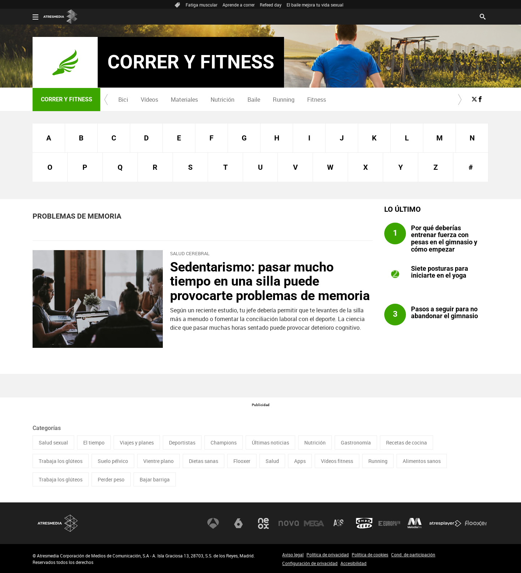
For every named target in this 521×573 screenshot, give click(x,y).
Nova (289, 523)
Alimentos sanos (422, 461)
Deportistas (182, 442)
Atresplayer (445, 523)
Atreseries (339, 523)
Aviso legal (293, 554)
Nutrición (222, 100)
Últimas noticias (270, 442)
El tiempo (94, 442)
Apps (300, 461)
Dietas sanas (203, 461)
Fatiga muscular (201, 5)
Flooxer (241, 461)
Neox (263, 523)
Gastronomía (356, 442)
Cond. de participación (413, 554)
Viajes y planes (137, 442)
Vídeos (149, 100)
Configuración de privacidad (310, 563)
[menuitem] (123, 99)
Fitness (316, 100)
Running (284, 100)
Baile (253, 100)
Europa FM (389, 523)
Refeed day (270, 5)
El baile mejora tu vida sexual (315, 5)
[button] (106, 99)
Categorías (47, 428)
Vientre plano (158, 461)
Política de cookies (370, 554)
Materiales (184, 100)
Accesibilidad (353, 563)
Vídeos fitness (337, 461)
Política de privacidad (327, 554)
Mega (314, 523)
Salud (272, 461)
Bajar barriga (155, 479)
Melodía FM (414, 523)
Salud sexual (53, 442)
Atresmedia (58, 523)
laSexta (238, 523)
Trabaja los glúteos (60, 461)
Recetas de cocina (406, 442)
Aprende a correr (239, 5)
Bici (123, 100)
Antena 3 (213, 523)
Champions (224, 442)
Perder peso (111, 479)
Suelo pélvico (113, 461)
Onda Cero (364, 523)
